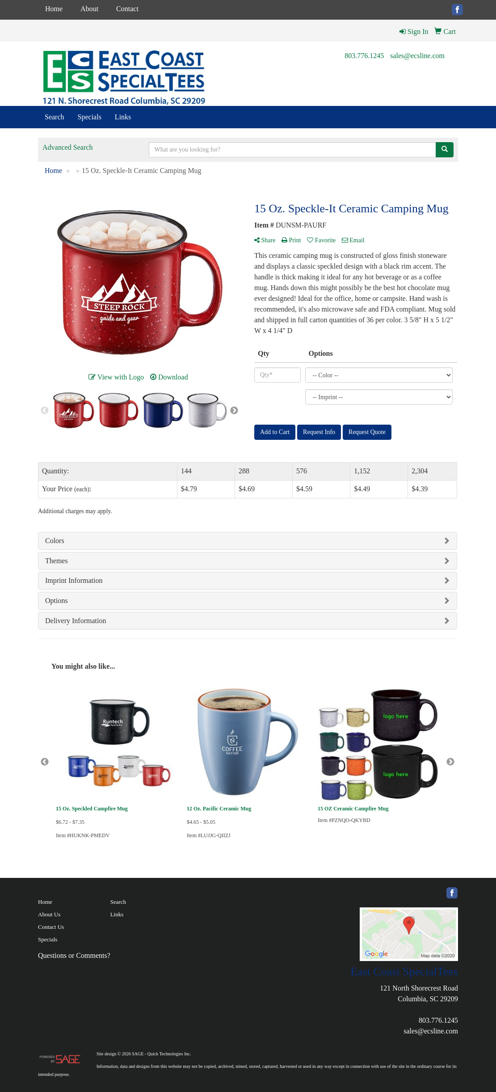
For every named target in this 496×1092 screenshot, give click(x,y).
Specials (89, 117)
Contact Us (51, 926)
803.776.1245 (364, 55)
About (89, 9)
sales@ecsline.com (417, 55)
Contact (127, 9)
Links (123, 117)
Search (54, 117)
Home (54, 9)
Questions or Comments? (74, 955)
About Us (49, 914)
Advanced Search (67, 147)
